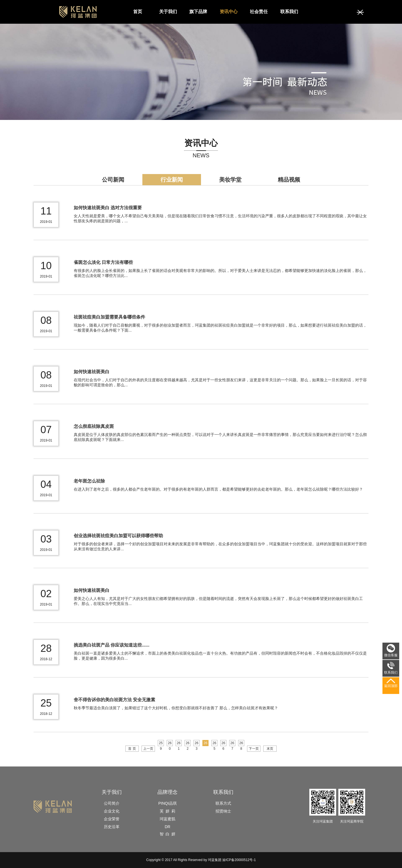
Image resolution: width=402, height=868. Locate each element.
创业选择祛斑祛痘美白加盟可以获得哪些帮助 (118, 535)
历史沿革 (111, 826)
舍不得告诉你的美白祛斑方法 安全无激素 (114, 699)
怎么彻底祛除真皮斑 (94, 426)
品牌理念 (167, 792)
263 (196, 743)
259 (160, 743)
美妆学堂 (230, 180)
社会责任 (259, 11)
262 (187, 743)
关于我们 (168, 11)
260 (169, 743)
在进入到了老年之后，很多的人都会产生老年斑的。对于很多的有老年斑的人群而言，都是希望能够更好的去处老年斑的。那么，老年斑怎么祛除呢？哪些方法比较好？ (218, 489)
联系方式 (223, 803)
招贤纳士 (223, 811)
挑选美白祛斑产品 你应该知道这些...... (111, 645)
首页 (137, 11)
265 (214, 743)
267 (232, 743)
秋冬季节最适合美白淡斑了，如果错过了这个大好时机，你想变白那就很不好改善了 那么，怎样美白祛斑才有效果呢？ (176, 708)
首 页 (132, 749)
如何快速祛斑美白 (91, 371)
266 (223, 743)
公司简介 (111, 803)
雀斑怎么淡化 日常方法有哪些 (103, 262)
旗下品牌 (198, 11)
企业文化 (111, 811)
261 (178, 743)
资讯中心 (229, 11)
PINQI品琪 (167, 803)
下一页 (254, 749)
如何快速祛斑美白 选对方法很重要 (108, 207)
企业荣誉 (111, 819)
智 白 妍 (167, 834)
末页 (270, 749)
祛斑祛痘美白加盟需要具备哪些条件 (109, 317)
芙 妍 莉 (167, 811)
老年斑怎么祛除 (89, 481)
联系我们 (289, 11)
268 (241, 743)
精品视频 (289, 180)
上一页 (148, 749)
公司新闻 (113, 180)
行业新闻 (172, 180)
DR (167, 826)
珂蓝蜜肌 (167, 819)
